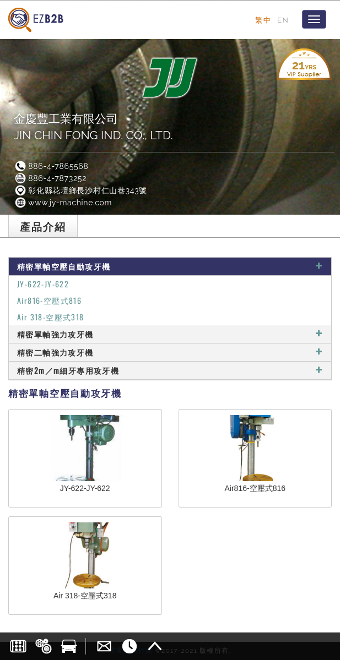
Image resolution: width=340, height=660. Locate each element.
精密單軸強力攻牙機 (170, 334)
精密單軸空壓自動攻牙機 (170, 266)
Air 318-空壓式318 (50, 317)
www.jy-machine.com (63, 202)
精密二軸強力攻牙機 (170, 352)
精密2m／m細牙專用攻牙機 (170, 370)
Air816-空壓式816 (49, 300)
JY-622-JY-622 (43, 284)
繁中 (263, 19)
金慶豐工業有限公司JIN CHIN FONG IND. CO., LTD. (93, 127)
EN (283, 19)
